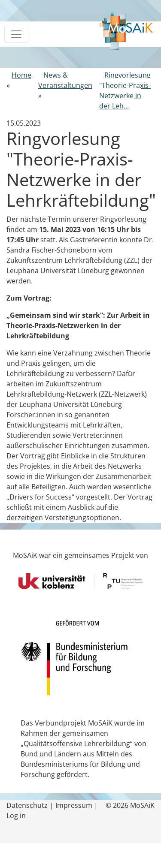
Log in (16, 815)
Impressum (73, 805)
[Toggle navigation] (16, 34)
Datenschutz (27, 805)
